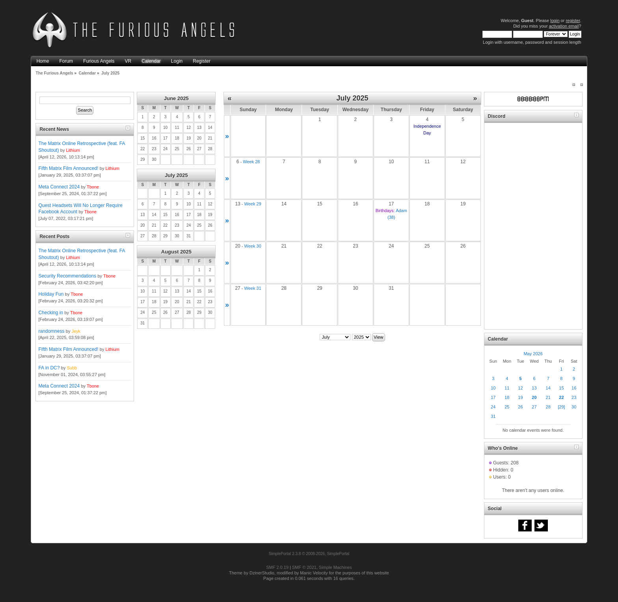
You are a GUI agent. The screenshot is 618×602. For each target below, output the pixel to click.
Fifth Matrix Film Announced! (68, 168)
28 (548, 406)
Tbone (93, 187)
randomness (51, 331)
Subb (72, 367)
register (573, 20)
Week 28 (251, 161)
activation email (564, 26)
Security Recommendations (67, 276)
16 (573, 388)
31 (493, 416)
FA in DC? (49, 368)
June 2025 (176, 98)
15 (561, 388)
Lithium (73, 150)
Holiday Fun (50, 294)
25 (506, 406)
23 (573, 397)
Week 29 (252, 203)
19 (520, 397)
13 (534, 388)
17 (493, 397)
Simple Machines (335, 567)
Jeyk (75, 331)
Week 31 (252, 288)
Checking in (50, 312)
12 (520, 388)
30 (573, 406)
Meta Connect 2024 (59, 187)
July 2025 (176, 175)
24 (493, 406)
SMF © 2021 (304, 567)
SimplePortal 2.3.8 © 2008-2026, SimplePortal (309, 554)
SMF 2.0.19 (277, 567)
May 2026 (532, 353)
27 (534, 406)
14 (548, 388)
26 (520, 406)
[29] (561, 406)
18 (506, 397)
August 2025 (176, 252)
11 (506, 388)
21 (548, 397)
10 (493, 388)
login (554, 20)
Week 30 (252, 246)
